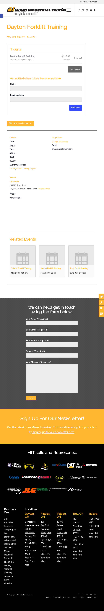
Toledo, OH (61, 515)
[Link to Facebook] (79, 10)
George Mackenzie (60, 142)
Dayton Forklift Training (50, 268)
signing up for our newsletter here (53, 432)
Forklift (12, 169)
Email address (17, 95)
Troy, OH (78, 513)
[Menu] (67, 10)
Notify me (75, 107)
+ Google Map (44, 189)
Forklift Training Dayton (26, 169)
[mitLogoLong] (36, 11)
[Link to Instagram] (87, 10)
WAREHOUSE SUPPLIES (88, 2)
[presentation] (22, 255)
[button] (1, 16)
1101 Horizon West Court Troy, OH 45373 (78, 526)
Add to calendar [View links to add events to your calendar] (21, 123)
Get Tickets (75, 69)
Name (13, 84)
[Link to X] (83, 10)
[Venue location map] (52, 216)
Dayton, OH (29, 515)
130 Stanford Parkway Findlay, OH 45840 (46, 529)
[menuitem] (61, 10)
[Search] (61, 10)
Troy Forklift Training (79, 268)
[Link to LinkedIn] (95, 10)
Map (27, 565)
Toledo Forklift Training (21, 268)
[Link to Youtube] (91, 10)
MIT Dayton (14, 182)
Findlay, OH (45, 515)
